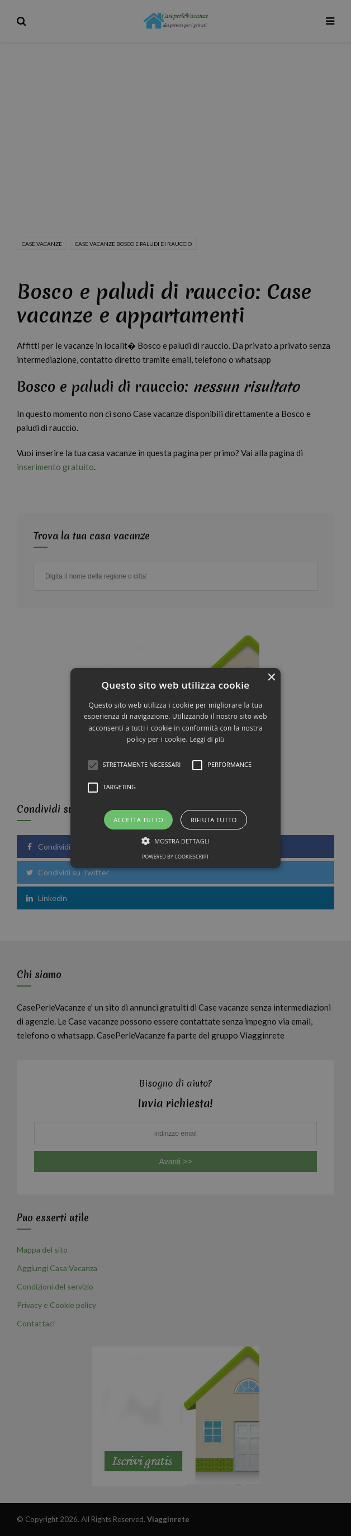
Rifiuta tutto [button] (213, 820)
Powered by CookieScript (175, 856)
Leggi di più (206, 739)
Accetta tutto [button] (138, 820)
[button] (175, 768)
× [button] (271, 678)
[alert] (175, 768)
